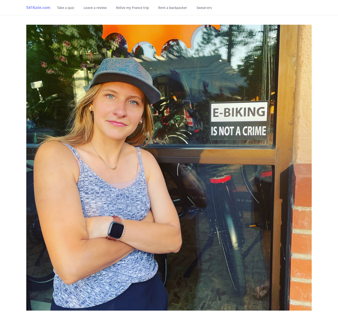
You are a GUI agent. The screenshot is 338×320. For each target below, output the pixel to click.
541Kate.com (38, 7)
